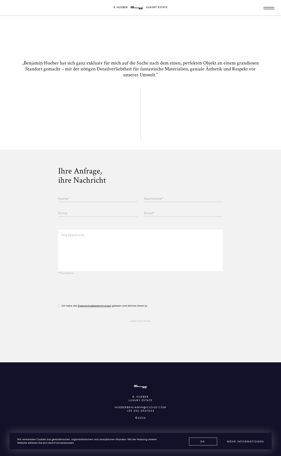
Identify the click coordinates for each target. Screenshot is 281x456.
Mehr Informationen (245, 441)
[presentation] (91, 290)
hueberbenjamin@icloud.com (140, 407)
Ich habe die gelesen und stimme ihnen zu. (105, 306)
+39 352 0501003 (141, 411)
